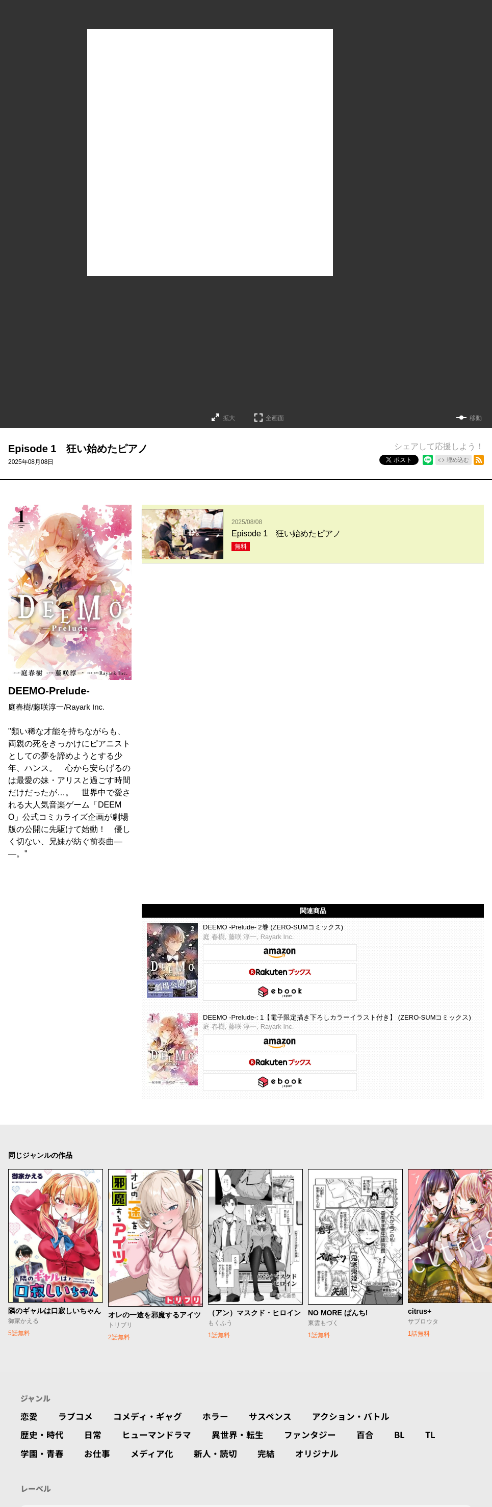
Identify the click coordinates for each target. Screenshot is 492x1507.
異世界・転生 (246, 1413)
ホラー (223, 1393)
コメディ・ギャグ (152, 1393)
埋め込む (458, 460)
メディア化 (157, 1434)
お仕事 (100, 1434)
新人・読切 (223, 1434)
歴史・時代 (43, 1413)
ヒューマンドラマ (162, 1413)
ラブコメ (77, 1393)
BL (414, 1413)
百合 (379, 1413)
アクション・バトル (364, 1393)
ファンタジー (322, 1413)
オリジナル (328, 1434)
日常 (96, 1413)
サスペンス (280, 1393)
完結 (276, 1434)
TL (446, 1413)
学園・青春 (43, 1434)
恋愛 (29, 1393)
